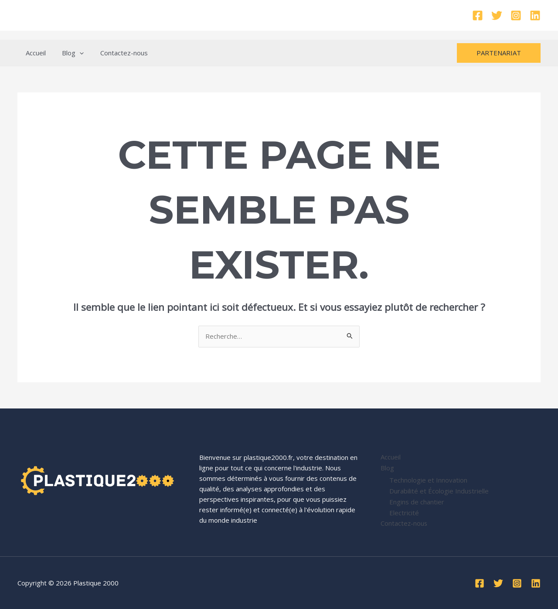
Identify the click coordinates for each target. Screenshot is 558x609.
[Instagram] (515, 15)
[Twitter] (496, 15)
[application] (75, 53)
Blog (68, 53)
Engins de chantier (416, 500)
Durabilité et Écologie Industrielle (439, 490)
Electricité (404, 511)
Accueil (34, 52)
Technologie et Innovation (428, 479)
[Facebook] (477, 15)
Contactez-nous (116, 52)
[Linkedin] (535, 15)
